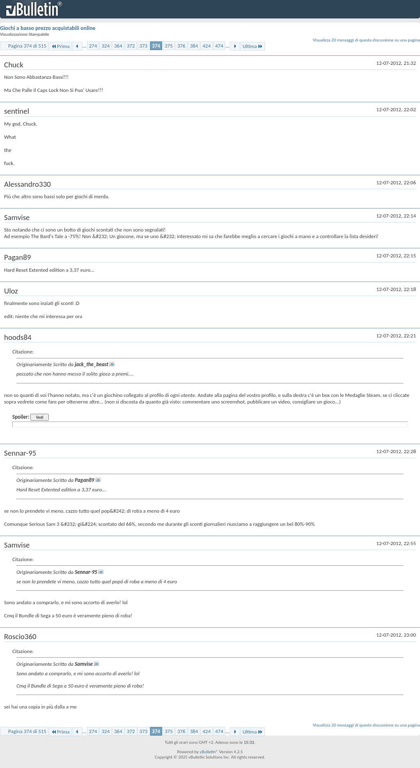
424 (207, 46)
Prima (60, 46)
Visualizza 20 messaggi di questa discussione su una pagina (366, 40)
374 (156, 46)
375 (168, 46)
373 (143, 46)
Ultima (252, 46)
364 (118, 46)
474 (219, 46)
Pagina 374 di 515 (27, 46)
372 (131, 46)
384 (194, 46)
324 (105, 46)
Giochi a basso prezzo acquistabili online (48, 28)
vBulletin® (209, 751)
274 (93, 46)
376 (181, 46)
